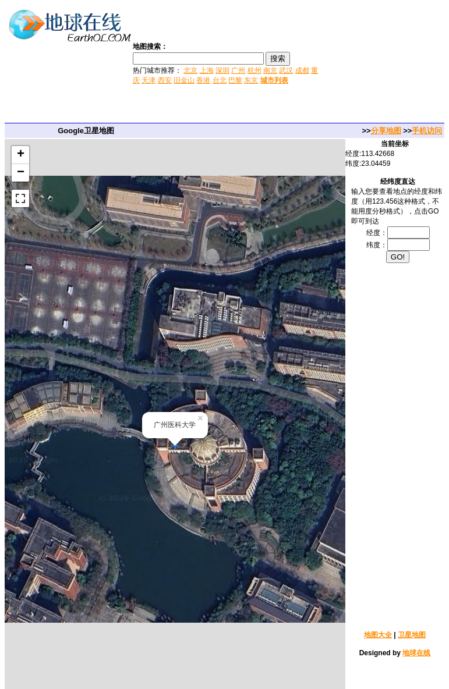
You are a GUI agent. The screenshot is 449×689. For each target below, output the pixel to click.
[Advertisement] (385, 63)
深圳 (222, 70)
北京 (190, 70)
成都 (302, 70)
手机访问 (427, 130)
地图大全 (378, 635)
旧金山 (184, 80)
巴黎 (235, 80)
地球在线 (416, 653)
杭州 (254, 70)
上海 (207, 70)
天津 (148, 80)
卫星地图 (412, 635)
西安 (165, 80)
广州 (238, 70)
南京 (270, 70)
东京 (251, 80)
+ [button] (20, 155)
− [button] (20, 173)
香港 (203, 80)
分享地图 (386, 130)
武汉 (286, 70)
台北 (220, 80)
